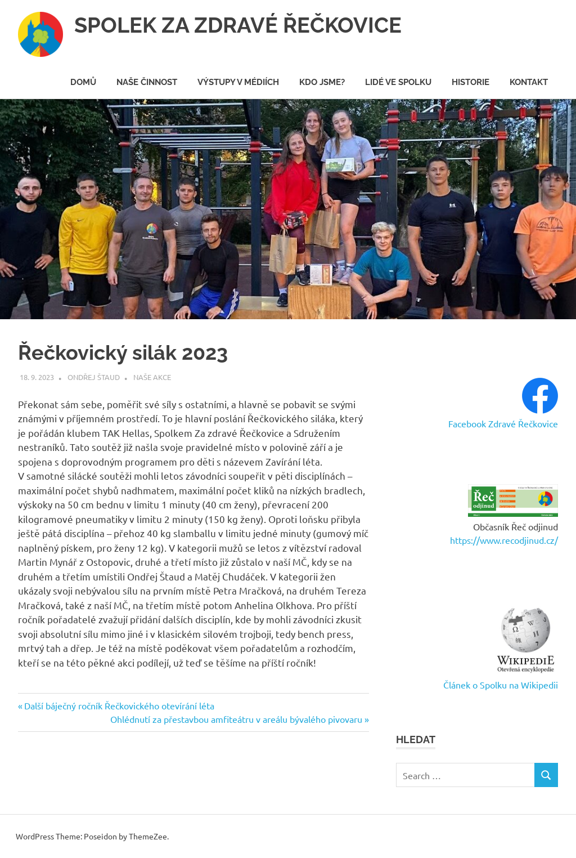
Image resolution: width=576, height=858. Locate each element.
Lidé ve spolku (398, 82)
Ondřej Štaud (94, 377)
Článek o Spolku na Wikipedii (500, 684)
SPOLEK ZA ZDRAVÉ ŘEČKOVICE (238, 25)
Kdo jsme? (322, 82)
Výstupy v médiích (238, 82)
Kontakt (529, 82)
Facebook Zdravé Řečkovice (503, 423)
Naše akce (152, 377)
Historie (470, 82)
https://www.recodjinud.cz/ (504, 540)
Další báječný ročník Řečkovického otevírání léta (119, 705)
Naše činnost (146, 82)
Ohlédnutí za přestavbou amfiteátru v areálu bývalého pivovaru (236, 719)
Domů (83, 82)
